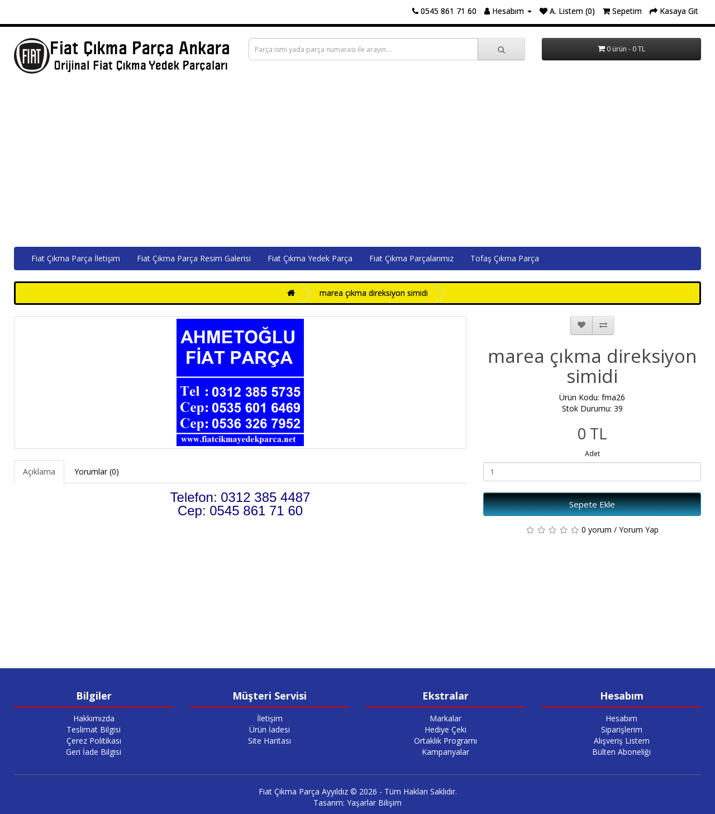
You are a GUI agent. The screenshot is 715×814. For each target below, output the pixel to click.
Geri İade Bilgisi (93, 751)
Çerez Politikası (93, 740)
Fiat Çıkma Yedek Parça (310, 258)
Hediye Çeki (445, 729)
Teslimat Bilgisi (93, 729)
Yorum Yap (639, 529)
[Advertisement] (357, 163)
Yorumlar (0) (96, 471)
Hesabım (621, 718)
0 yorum (596, 529)
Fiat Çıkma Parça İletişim (75, 258)
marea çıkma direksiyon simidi (374, 293)
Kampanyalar (445, 751)
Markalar (445, 718)
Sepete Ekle (592, 504)
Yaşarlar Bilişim (374, 802)
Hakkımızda (94, 718)
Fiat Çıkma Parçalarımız (411, 258)
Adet (592, 453)
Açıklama (39, 471)
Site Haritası (269, 740)
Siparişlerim (621, 729)
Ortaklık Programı (445, 740)
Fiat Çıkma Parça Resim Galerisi (194, 258)
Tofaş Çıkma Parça (504, 258)
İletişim (270, 718)
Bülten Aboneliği (621, 751)
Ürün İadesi (269, 729)
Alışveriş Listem (622, 740)
